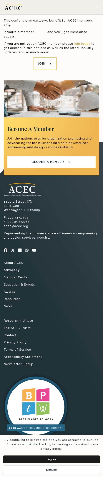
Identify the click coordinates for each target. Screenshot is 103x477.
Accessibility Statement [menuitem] (23, 357)
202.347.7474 (18, 217)
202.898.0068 (19, 222)
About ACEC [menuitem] (13, 263)
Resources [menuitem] (12, 299)
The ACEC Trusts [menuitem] (17, 328)
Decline (51, 469)
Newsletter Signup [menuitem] (19, 364)
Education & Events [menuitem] (19, 284)
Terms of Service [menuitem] (17, 349)
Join (41, 63)
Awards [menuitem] (9, 292)
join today (82, 43)
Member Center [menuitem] (16, 277)
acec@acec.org (16, 226)
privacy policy (51, 448)
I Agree (51, 459)
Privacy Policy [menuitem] (15, 342)
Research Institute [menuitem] (18, 320)
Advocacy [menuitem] (12, 270)
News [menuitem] (8, 306)
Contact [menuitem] (10, 335)
